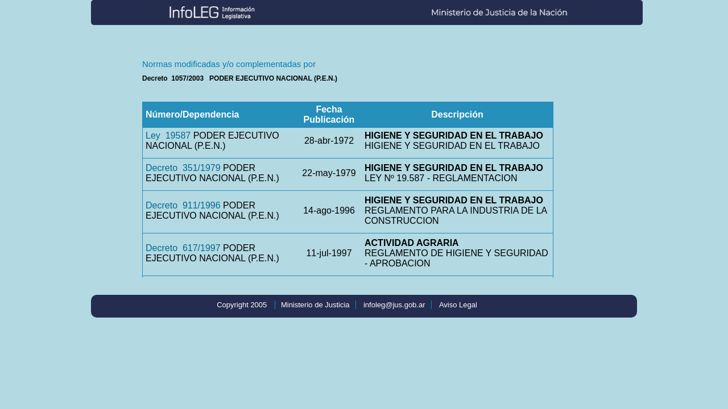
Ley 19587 (168, 135)
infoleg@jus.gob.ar (394, 305)
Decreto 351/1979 (183, 168)
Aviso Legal (458, 305)
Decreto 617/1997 (183, 248)
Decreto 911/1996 (183, 205)
